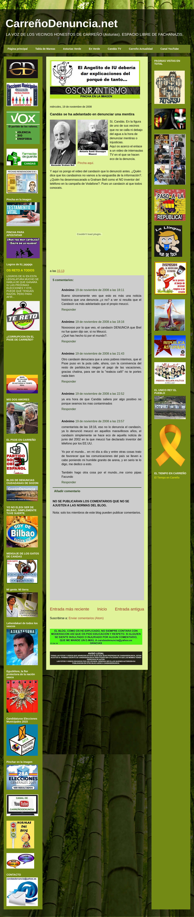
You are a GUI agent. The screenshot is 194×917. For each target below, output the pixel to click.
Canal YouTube (169, 48)
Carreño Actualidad (141, 48)
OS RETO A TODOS (20, 270)
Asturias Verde (72, 48)
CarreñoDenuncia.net (62, 23)
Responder (69, 309)
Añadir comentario (67, 491)
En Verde (94, 48)
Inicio (102, 609)
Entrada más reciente (69, 609)
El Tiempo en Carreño (166, 477)
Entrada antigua (129, 609)
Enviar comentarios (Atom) (86, 618)
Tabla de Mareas (45, 48)
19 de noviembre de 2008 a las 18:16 (99, 321)
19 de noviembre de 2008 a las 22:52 (99, 393)
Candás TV (114, 48)
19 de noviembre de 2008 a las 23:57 (99, 421)
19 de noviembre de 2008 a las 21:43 (99, 353)
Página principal (18, 48)
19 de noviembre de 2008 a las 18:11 (99, 290)
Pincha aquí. (86, 163)
